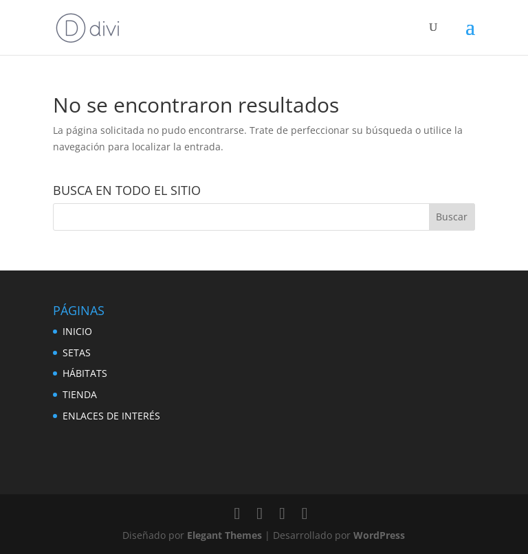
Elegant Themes (224, 535)
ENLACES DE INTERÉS (111, 415)
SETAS (77, 352)
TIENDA (80, 394)
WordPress (379, 535)
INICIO (77, 331)
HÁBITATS (85, 373)
